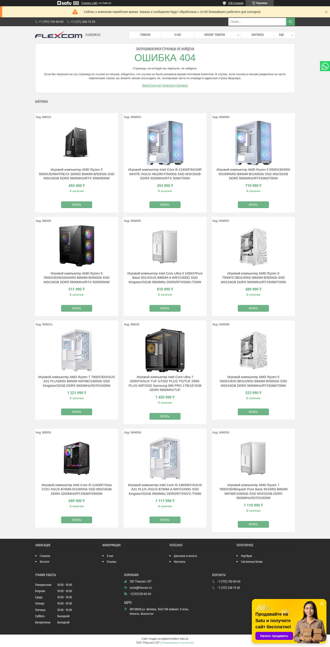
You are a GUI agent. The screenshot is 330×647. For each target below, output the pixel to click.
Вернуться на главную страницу (165, 86)
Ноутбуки (246, 556)
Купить (76, 205)
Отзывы (111, 562)
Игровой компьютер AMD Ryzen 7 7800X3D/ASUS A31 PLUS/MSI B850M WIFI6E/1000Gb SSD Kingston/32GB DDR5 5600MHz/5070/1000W (76, 381)
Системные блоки (251, 562)
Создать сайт (89, 3)
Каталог (45, 562)
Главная (145, 35)
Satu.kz (183, 638)
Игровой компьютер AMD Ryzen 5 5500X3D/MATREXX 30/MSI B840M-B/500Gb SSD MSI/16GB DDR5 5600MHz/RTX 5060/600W (77, 174)
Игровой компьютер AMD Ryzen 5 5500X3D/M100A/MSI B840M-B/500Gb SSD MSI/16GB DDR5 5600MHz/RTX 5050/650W (76, 277)
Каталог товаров (214, 35)
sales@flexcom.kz (141, 588)
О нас (177, 35)
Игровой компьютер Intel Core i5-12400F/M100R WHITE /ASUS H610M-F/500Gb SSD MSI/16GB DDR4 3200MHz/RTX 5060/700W (165, 174)
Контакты (258, 35)
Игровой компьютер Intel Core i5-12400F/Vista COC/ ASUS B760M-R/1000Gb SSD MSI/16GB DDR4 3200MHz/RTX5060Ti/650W (76, 489)
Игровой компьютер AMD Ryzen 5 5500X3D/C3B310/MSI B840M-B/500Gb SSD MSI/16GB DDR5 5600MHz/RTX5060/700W (253, 381)
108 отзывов (235, 3)
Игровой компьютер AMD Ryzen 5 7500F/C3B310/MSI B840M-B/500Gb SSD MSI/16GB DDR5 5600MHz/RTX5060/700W (253, 277)
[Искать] (290, 22)
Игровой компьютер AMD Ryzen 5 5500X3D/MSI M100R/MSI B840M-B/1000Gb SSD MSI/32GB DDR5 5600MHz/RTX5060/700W (253, 174)
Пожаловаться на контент (178, 642)
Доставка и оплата (185, 556)
